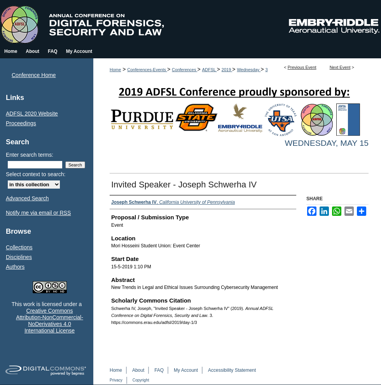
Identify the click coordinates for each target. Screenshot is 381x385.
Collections (19, 247)
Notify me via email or (38, 213)
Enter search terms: (29, 155)
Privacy (116, 380)
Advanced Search (27, 198)
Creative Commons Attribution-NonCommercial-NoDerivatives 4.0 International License (49, 320)
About (138, 370)
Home (115, 69)
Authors (15, 267)
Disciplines (19, 257)
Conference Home (34, 75)
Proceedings (21, 123)
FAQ (159, 370)
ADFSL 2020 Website (32, 113)
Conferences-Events (147, 69)
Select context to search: (35, 174)
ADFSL (209, 69)
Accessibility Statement (232, 370)
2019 (227, 69)
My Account (186, 370)
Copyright (141, 380)
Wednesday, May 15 (327, 142)
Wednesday (248, 69)
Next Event (340, 67)
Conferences (184, 69)
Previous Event (302, 67)
